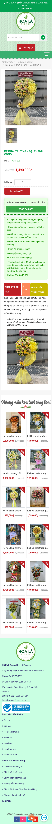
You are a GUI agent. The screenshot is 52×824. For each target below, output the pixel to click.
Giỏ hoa (7, 726)
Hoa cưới (8, 737)
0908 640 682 (26, 209)
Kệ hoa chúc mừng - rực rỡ (16, 436)
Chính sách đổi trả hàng (15, 778)
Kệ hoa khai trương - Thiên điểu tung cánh (23, 585)
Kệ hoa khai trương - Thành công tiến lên (23, 622)
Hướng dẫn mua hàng (14, 783)
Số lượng (8, 182)
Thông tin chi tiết (12, 289)
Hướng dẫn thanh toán (37, 289)
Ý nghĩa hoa (26, 290)
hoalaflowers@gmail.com (14, 700)
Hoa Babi (8, 743)
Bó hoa (7, 720)
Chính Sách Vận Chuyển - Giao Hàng (20, 789)
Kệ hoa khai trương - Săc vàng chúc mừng (23, 510)
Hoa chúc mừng (11, 732)
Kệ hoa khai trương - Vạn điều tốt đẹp (21, 548)
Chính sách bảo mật (13, 772)
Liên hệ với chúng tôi (13, 766)
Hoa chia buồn (10, 754)
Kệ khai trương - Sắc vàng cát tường (20, 473)
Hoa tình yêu (10, 749)
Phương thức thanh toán (15, 795)
